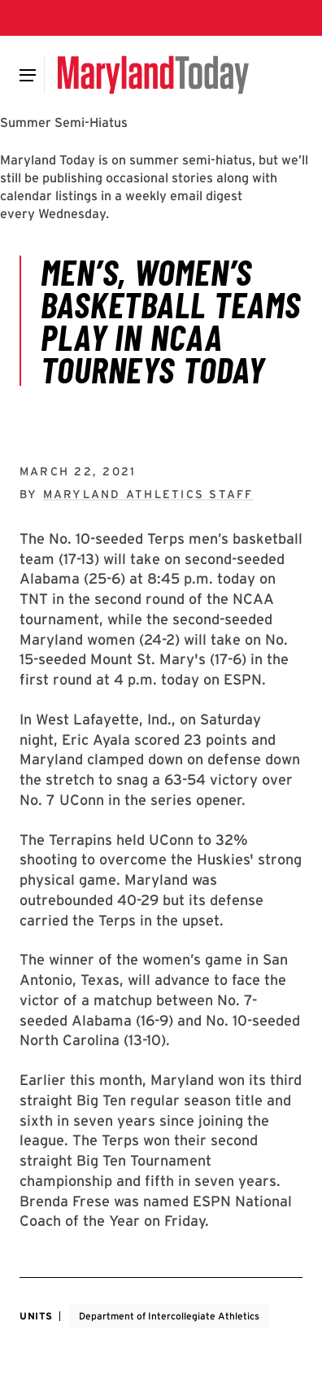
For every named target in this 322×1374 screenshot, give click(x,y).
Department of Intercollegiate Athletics (169, 1316)
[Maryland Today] (153, 74)
